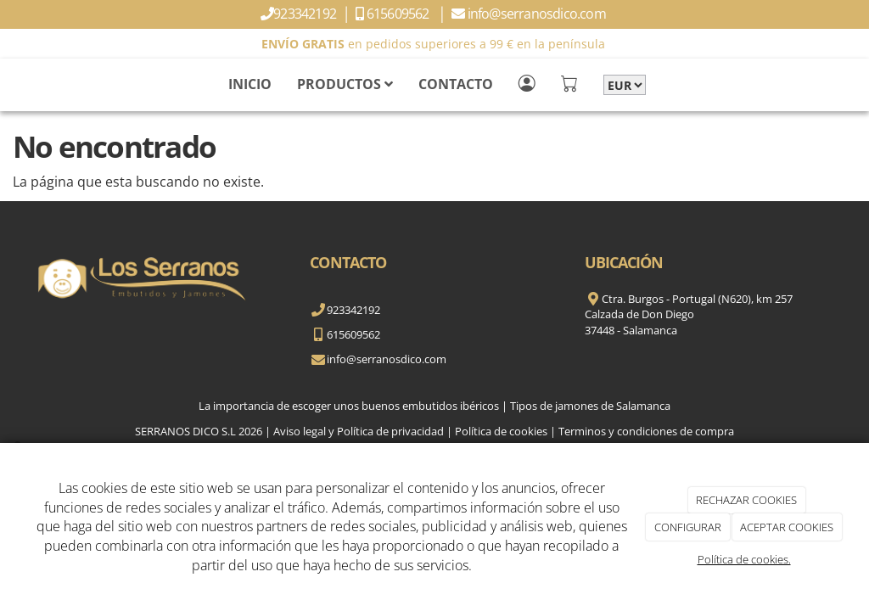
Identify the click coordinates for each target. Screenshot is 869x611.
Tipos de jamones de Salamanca (590, 405)
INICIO (250, 84)
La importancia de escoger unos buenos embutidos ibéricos (349, 405)
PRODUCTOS (345, 84)
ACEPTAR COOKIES (786, 527)
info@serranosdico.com (538, 13)
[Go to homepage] (8, 84)
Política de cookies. (744, 559)
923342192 (306, 13)
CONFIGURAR (687, 527)
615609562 (400, 13)
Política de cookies (501, 431)
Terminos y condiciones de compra (646, 431)
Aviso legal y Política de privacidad (358, 431)
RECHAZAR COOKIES (746, 499)
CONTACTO (455, 84)
